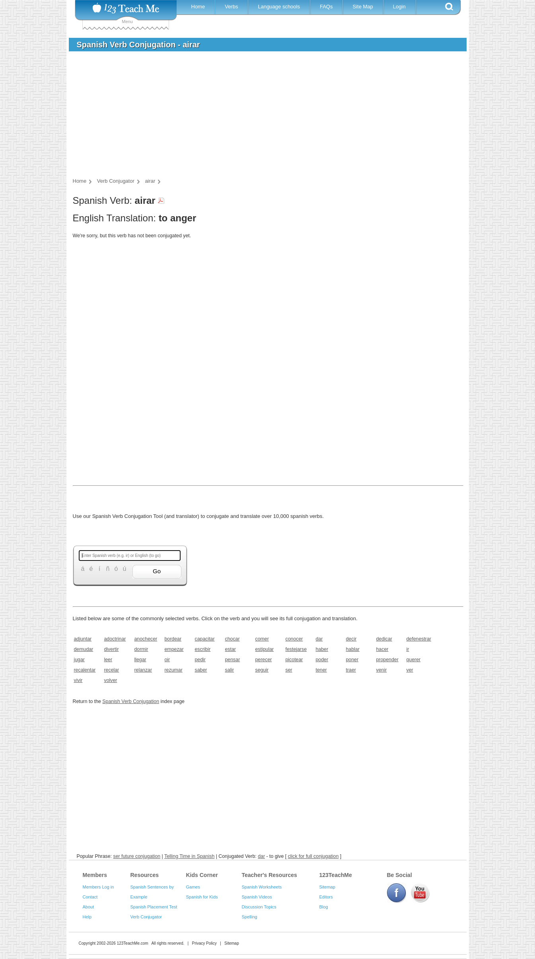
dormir (141, 649)
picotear (294, 659)
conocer (294, 639)
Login (399, 7)
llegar (140, 659)
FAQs (326, 7)
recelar (111, 670)
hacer (382, 649)
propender (387, 659)
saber (201, 670)
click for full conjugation (313, 856)
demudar (83, 649)
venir (381, 670)
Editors (326, 897)
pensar (232, 659)
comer (262, 639)
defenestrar (419, 639)
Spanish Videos (257, 897)
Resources (144, 875)
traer (351, 670)
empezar (174, 649)
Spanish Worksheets (262, 887)
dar (319, 639)
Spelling (249, 916)
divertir (111, 649)
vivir (78, 680)
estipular (264, 649)
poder (322, 659)
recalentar (85, 670)
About (88, 906)
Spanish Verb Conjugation (130, 701)
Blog (323, 906)
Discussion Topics (259, 906)
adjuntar (83, 639)
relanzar (143, 670)
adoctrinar (115, 639)
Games (193, 887)
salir (229, 670)
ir (408, 649)
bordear (173, 639)
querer (414, 659)
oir (167, 659)
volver (110, 680)
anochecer (146, 639)
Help (87, 916)
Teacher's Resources (269, 875)
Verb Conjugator (146, 916)
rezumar (174, 670)
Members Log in (98, 887)
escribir (203, 649)
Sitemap (327, 887)
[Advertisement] (262, 117)
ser (289, 670)
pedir (200, 659)
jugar (79, 659)
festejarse (296, 649)
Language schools (279, 7)
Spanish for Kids (202, 897)
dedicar (384, 639)
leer (108, 659)
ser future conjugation (136, 856)
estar (230, 649)
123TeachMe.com (132, 943)
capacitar (205, 639)
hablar (353, 649)
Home (198, 7)
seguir (262, 670)
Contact (90, 897)
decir (351, 639)
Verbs (231, 7)
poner (352, 659)
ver (410, 670)
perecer (263, 659)
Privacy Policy (204, 943)
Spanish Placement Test (153, 906)
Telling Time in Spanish (189, 856)
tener (321, 670)
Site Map (362, 7)
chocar (232, 639)
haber (322, 649)
